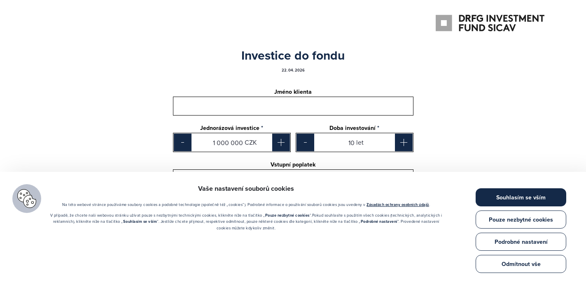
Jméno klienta (293, 92)
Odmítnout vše (521, 264)
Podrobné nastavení (521, 242)
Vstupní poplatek (293, 165)
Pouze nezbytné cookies (521, 219)
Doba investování (354, 128)
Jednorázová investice (231, 128)
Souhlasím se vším (521, 197)
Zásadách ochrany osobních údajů (398, 204)
